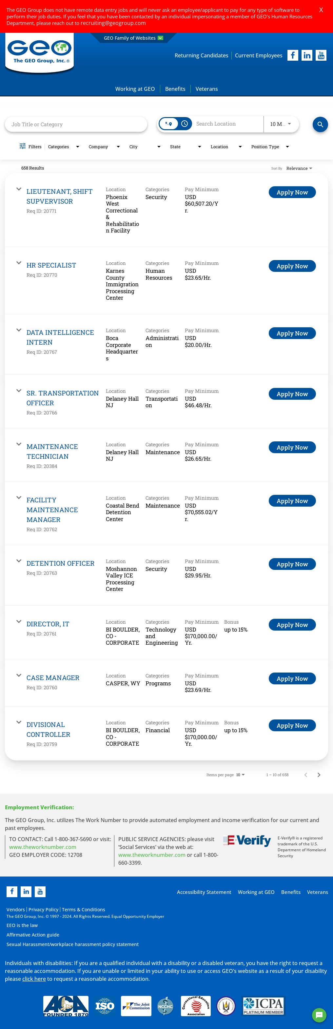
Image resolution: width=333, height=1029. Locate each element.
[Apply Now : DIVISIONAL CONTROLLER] (292, 726)
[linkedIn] (307, 55)
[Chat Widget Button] (319, 1015)
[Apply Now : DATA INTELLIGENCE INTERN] (292, 333)
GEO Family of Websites (133, 38)
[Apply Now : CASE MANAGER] (292, 678)
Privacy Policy (38, 909)
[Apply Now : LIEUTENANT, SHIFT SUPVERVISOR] (292, 192)
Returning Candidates (192, 55)
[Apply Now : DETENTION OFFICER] (292, 564)
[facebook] (292, 55)
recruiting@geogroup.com (110, 23)
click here (34, 977)
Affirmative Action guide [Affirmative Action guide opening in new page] (29, 934)
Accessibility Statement (209, 892)
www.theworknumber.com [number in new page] (152, 854)
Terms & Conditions (72, 909)
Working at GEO (135, 89)
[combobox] (76, 124)
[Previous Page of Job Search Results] (305, 774)
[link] (166, 210)
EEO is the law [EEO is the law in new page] (20, 925)
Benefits (175, 89)
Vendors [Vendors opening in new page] (14, 909)
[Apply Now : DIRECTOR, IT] (292, 625)
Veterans (207, 89)
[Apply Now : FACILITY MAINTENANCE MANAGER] (292, 501)
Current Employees (256, 55)
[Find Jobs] (320, 124)
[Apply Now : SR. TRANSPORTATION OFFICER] (292, 394)
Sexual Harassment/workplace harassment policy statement (64, 943)
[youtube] (321, 55)
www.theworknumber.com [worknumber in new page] (42, 847)
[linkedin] (26, 891)
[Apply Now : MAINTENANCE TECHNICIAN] (292, 448)
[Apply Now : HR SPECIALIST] (292, 266)
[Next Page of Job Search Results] (318, 774)
